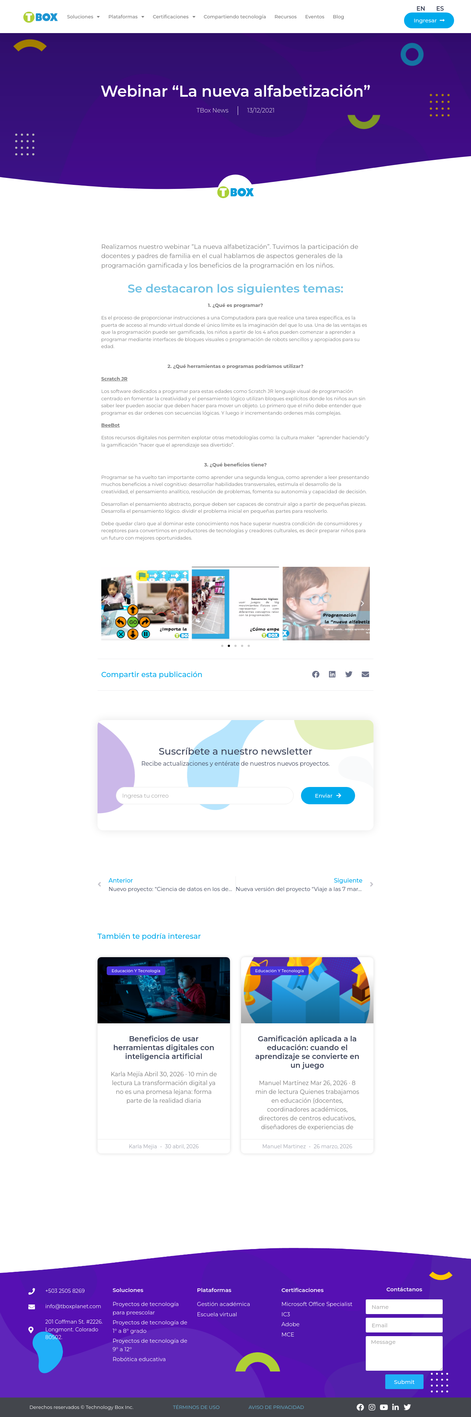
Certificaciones (174, 16)
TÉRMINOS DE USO (196, 1407)
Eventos (314, 16)
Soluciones (83, 16)
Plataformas (126, 16)
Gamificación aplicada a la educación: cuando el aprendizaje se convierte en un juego (307, 1052)
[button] (222, 646)
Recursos (286, 16)
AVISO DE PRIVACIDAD (276, 1407)
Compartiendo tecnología (235, 16)
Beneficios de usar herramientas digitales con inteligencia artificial (164, 1047)
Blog (338, 16)
